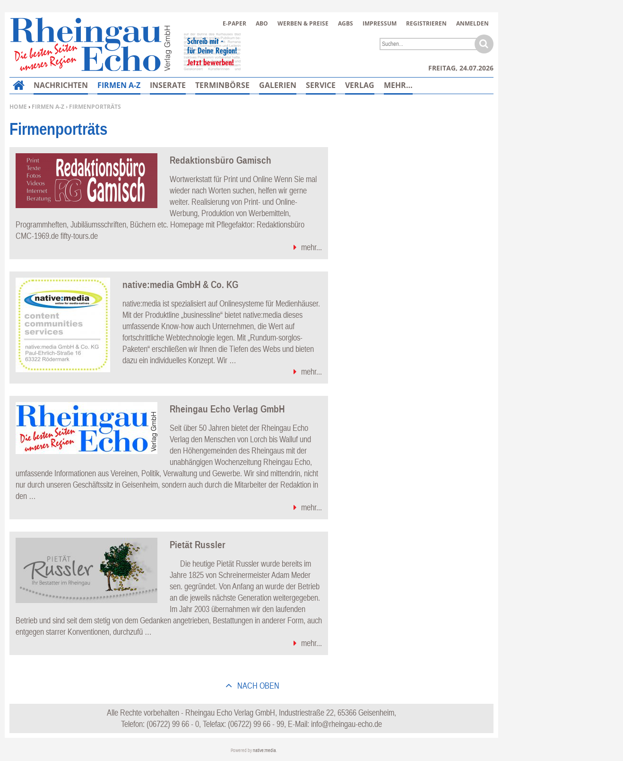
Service (321, 85)
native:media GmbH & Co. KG (180, 284)
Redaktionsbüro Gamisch (220, 160)
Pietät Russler (197, 544)
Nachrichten (61, 85)
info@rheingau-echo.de (346, 724)
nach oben (257, 686)
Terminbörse (222, 85)
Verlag (359, 85)
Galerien (277, 85)
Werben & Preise (303, 23)
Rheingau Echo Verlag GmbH (227, 408)
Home (18, 107)
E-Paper (234, 23)
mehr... (311, 247)
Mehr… (398, 85)
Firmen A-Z (48, 107)
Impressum (380, 23)
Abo (262, 23)
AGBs (345, 23)
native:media (264, 750)
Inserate (168, 85)
